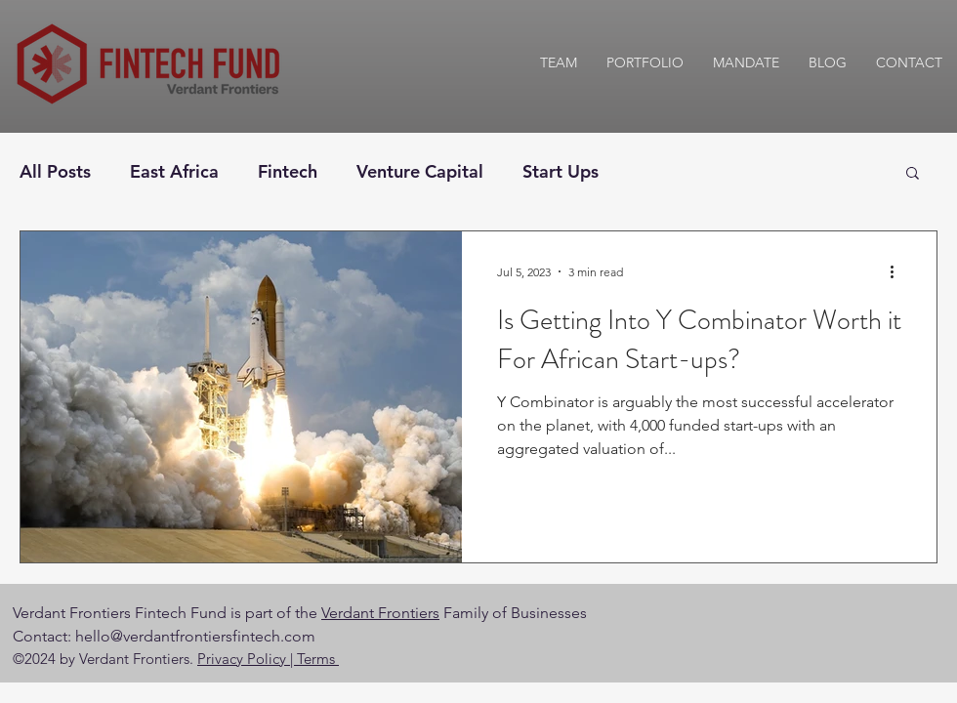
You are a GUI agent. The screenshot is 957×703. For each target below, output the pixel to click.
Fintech (287, 171)
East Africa (174, 171)
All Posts (55, 171)
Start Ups (560, 171)
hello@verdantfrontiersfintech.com (195, 636)
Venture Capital (419, 171)
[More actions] (898, 271)
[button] (912, 174)
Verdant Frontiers (380, 612)
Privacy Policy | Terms (268, 658)
